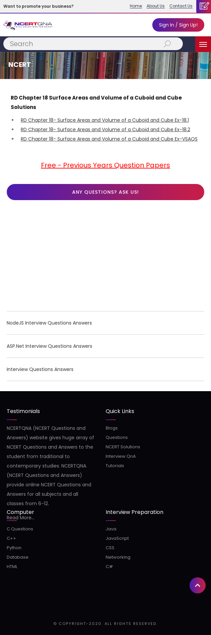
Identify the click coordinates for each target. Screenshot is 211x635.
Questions (117, 437)
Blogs (112, 428)
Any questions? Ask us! (105, 192)
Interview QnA (121, 456)
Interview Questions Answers (40, 369)
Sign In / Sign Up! (178, 25)
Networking (118, 557)
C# (109, 566)
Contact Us (181, 6)
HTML (12, 566)
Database (18, 557)
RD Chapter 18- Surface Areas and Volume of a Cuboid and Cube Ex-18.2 (105, 129)
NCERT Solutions (123, 447)
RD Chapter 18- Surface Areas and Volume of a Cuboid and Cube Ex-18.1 (105, 120)
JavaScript (117, 538)
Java (111, 529)
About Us (156, 6)
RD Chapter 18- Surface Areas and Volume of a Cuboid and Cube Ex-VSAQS (109, 139)
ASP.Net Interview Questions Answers (49, 346)
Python (14, 548)
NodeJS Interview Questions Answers (49, 323)
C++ (11, 538)
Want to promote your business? (38, 6)
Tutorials (115, 465)
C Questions (20, 529)
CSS (110, 548)
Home (136, 6)
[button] (198, 500)
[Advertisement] (105, 257)
